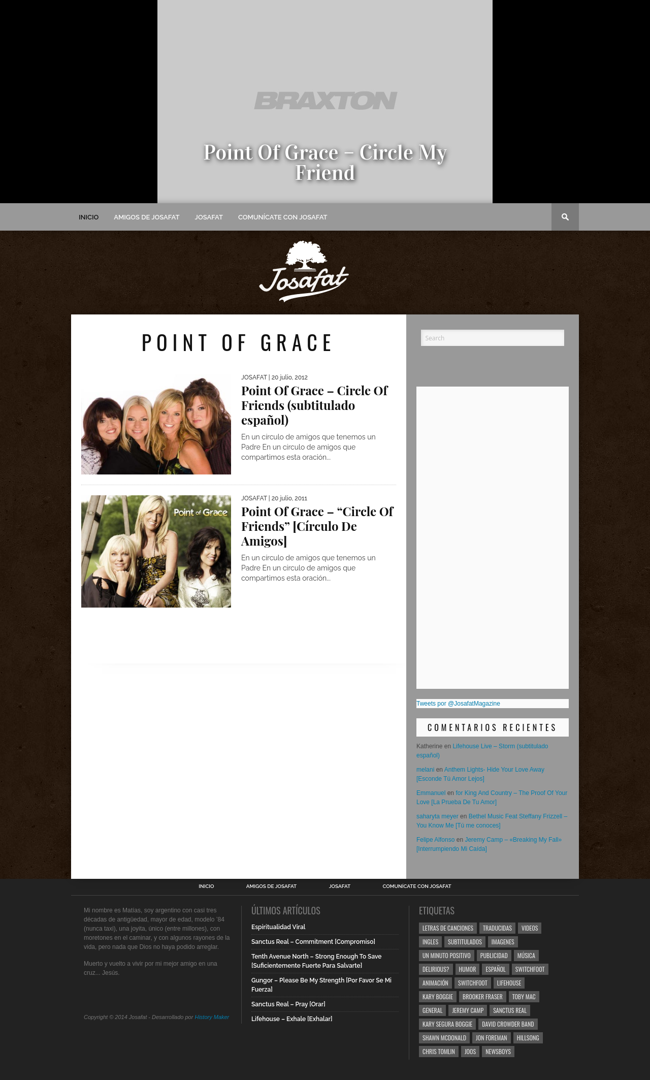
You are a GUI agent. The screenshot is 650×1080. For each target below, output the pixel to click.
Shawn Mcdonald (444, 1037)
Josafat (209, 217)
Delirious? (435, 969)
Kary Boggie (437, 996)
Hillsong (528, 1037)
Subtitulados (465, 941)
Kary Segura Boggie (447, 1024)
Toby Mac (524, 996)
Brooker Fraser (483, 996)
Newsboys (498, 1051)
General (432, 1010)
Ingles (430, 941)
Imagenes (503, 941)
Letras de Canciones (447, 928)
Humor (467, 969)
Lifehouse (509, 982)
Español (495, 969)
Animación (435, 982)
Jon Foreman (491, 1037)
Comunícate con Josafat (283, 217)
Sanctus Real (510, 1010)
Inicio (89, 217)
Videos (530, 928)
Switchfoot (530, 969)
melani (425, 769)
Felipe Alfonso (435, 839)
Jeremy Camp (467, 1010)
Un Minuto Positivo (446, 955)
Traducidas (497, 928)
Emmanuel (430, 793)
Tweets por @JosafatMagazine (458, 703)
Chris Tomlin (438, 1051)
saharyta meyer (437, 816)
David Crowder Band (508, 1024)
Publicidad (494, 955)
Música (526, 955)
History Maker (211, 1017)
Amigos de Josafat (146, 217)
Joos (470, 1051)
